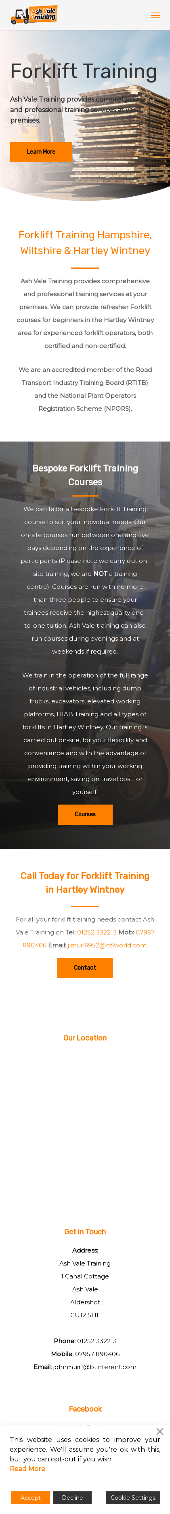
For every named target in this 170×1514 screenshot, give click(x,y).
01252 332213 (97, 932)
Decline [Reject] (72, 1497)
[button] (155, 15)
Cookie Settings (133, 1497)
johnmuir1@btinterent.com (94, 1367)
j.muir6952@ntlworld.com (107, 945)
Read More (27, 1469)
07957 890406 (97, 1354)
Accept (31, 1497)
